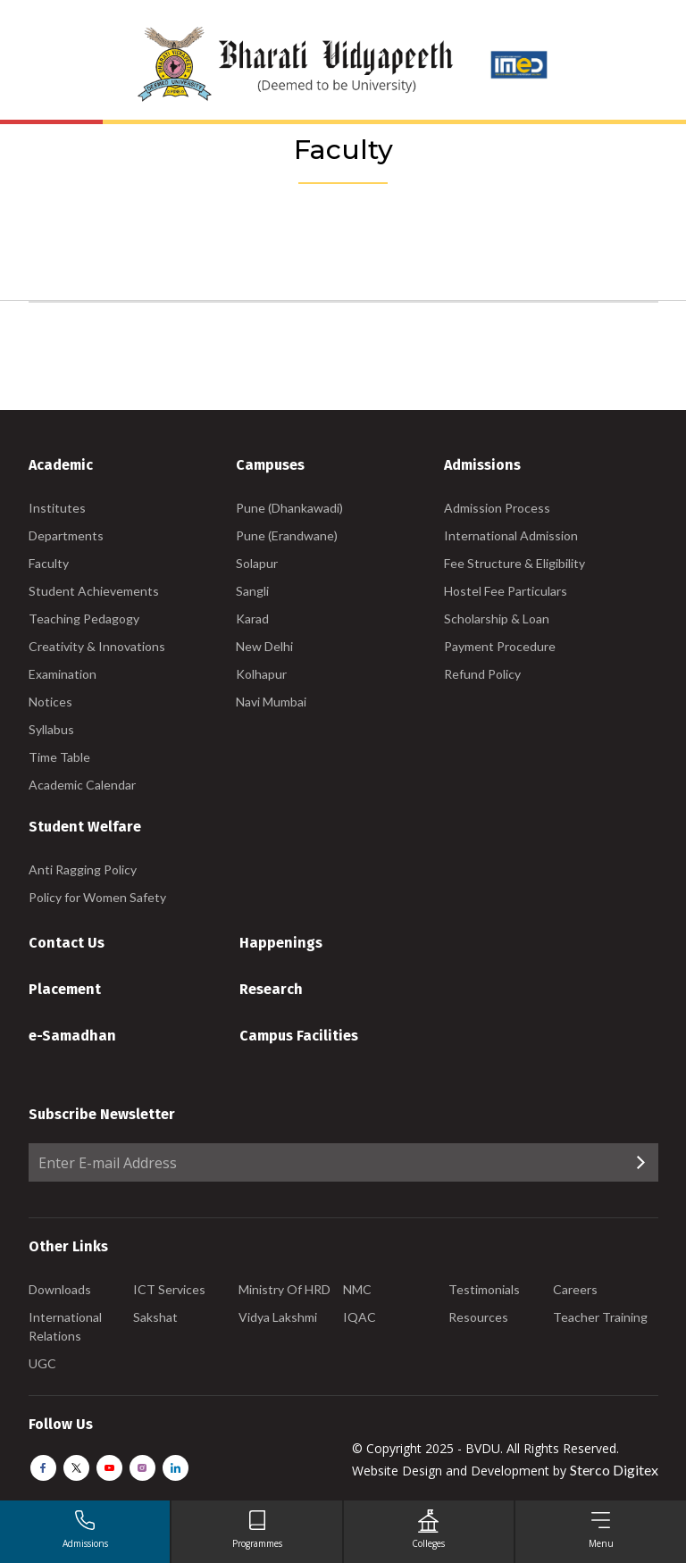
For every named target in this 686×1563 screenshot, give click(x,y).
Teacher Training (600, 1317)
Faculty (49, 563)
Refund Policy (482, 673)
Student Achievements (94, 590)
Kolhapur (261, 673)
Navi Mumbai (271, 701)
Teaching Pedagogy (84, 618)
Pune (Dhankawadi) (289, 507)
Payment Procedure (500, 646)
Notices (50, 701)
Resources (478, 1317)
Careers (575, 1289)
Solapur (257, 563)
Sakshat (155, 1317)
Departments (66, 535)
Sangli (252, 590)
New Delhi (264, 646)
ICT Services (169, 1289)
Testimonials (484, 1289)
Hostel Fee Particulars (505, 590)
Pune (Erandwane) (287, 535)
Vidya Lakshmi (277, 1317)
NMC (357, 1289)
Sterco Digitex (614, 1469)
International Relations (65, 1326)
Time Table (59, 757)
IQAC (359, 1317)
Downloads (60, 1289)
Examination (62, 673)
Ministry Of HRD (284, 1289)
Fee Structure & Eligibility (514, 563)
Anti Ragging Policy (83, 869)
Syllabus (51, 729)
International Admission (511, 535)
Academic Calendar (82, 784)
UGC (42, 1363)
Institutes (57, 507)
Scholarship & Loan (496, 618)
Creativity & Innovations (97, 646)
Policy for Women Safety (97, 897)
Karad (252, 618)
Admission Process (497, 507)
